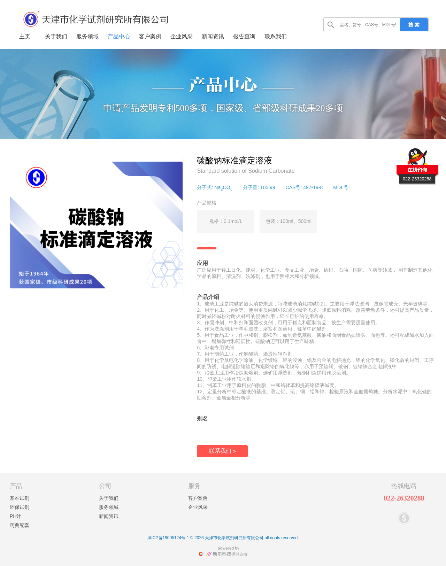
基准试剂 (19, 498)
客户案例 (198, 498)
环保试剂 (19, 507)
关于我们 (108, 498)
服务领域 (108, 507)
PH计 (15, 516)
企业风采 (198, 507)
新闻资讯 (108, 516)
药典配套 (19, 525)
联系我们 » (222, 451)
